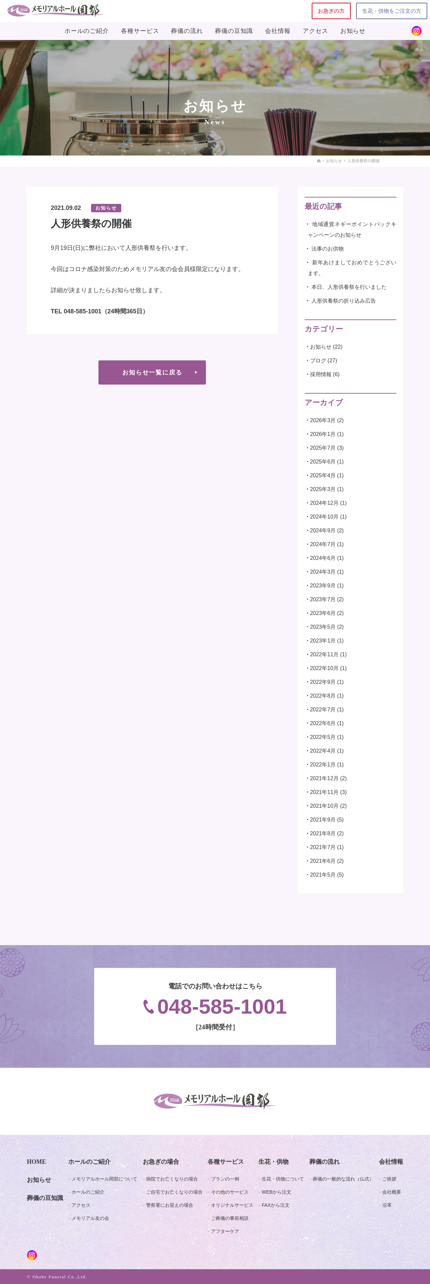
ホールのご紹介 (86, 31)
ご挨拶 (389, 1179)
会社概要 (391, 1192)
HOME (36, 1161)
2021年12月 (324, 778)
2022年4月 (323, 751)
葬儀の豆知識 (234, 31)
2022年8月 (323, 696)
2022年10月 (324, 668)
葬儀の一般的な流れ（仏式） (343, 1179)
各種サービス (140, 31)
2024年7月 (323, 544)
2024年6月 (323, 558)
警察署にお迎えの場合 (169, 1205)
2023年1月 (323, 641)
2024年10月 (324, 517)
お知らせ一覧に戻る (152, 372)
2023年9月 (323, 585)
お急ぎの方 (331, 11)
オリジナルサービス (232, 1205)
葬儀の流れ (187, 31)
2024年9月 (323, 530)
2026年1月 (323, 434)
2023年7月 (323, 599)
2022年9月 (323, 682)
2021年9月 (323, 820)
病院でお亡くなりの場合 (172, 1179)
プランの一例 (225, 1179)
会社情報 (278, 31)
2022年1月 (323, 764)
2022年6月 (323, 723)
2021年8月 (323, 833)
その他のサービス (230, 1192)
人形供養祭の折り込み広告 (343, 301)
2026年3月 (323, 420)
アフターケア (225, 1231)
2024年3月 (323, 572)
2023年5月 (323, 627)
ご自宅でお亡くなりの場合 (174, 1192)
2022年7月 (323, 709)
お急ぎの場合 (161, 1161)
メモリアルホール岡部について (104, 1179)
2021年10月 (324, 806)
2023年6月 (323, 613)
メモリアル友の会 (90, 1218)
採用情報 (321, 374)
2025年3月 (323, 489)
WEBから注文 (276, 1192)
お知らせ (353, 31)
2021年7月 (323, 847)
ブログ (318, 360)
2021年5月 (323, 875)
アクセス (315, 31)
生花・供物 (273, 1161)
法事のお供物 (327, 249)
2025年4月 (323, 475)
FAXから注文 (275, 1205)
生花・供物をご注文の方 (391, 11)
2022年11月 (324, 654)
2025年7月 (323, 448)
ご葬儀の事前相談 (230, 1218)
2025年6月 (323, 461)
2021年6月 (323, 861)
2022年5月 (323, 737)
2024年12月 (324, 503)
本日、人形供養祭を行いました (349, 287)
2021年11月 (324, 792)
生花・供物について (283, 1179)
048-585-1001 (215, 1006)
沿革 (387, 1205)
